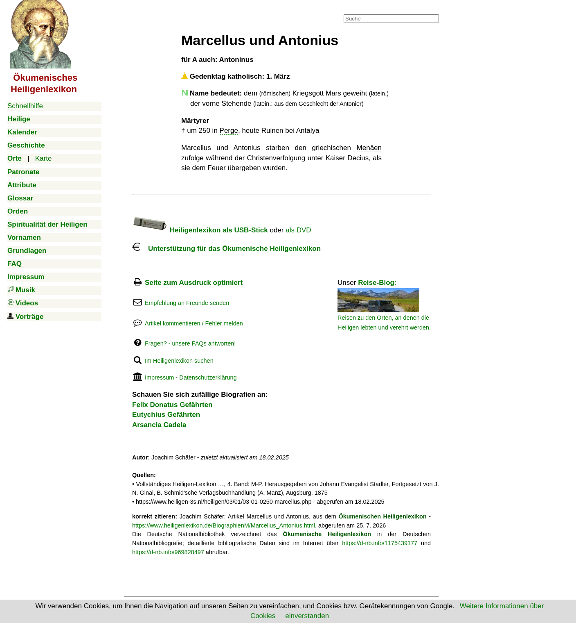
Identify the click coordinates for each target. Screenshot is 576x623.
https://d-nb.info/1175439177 (379, 543)
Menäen (369, 148)
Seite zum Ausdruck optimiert (194, 282)
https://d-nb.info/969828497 (168, 552)
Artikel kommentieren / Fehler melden (194, 323)
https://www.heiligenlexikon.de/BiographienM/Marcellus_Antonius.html (223, 525)
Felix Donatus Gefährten (172, 405)
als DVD (298, 230)
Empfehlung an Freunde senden (187, 303)
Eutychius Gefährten (166, 414)
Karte (43, 158)
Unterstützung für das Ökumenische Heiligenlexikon (226, 248)
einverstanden (307, 616)
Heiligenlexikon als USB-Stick (200, 230)
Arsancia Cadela (159, 425)
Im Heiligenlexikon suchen (179, 360)
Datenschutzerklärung (207, 377)
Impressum (159, 377)
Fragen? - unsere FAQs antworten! (190, 343)
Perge (229, 130)
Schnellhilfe (25, 106)
